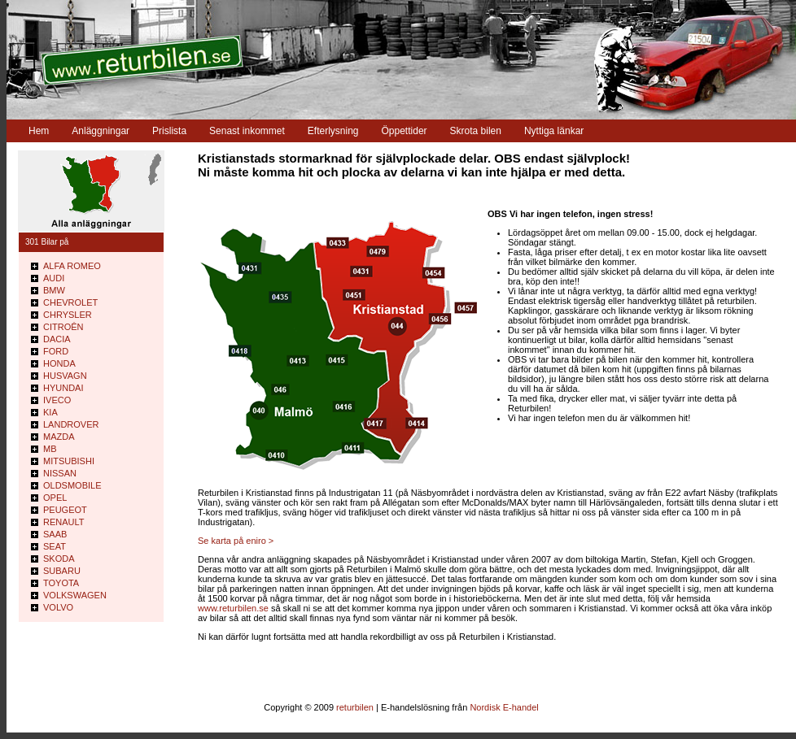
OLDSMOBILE (72, 485)
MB (50, 449)
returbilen (355, 707)
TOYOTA (61, 583)
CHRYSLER (67, 315)
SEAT (54, 546)
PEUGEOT (65, 510)
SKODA (59, 558)
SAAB (55, 534)
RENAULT (64, 522)
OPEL (55, 497)
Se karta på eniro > (235, 541)
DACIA (57, 339)
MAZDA (59, 436)
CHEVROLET (70, 302)
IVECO (57, 400)
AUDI (53, 278)
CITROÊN (63, 327)
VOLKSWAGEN (75, 595)
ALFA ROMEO (72, 266)
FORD (55, 351)
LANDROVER (70, 424)
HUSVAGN (65, 375)
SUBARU (62, 571)
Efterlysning (333, 131)
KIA (50, 412)
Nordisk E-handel (504, 707)
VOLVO (58, 607)
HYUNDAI (63, 388)
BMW (54, 290)
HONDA (59, 363)
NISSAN (60, 473)
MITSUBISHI (68, 461)
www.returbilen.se (233, 608)
